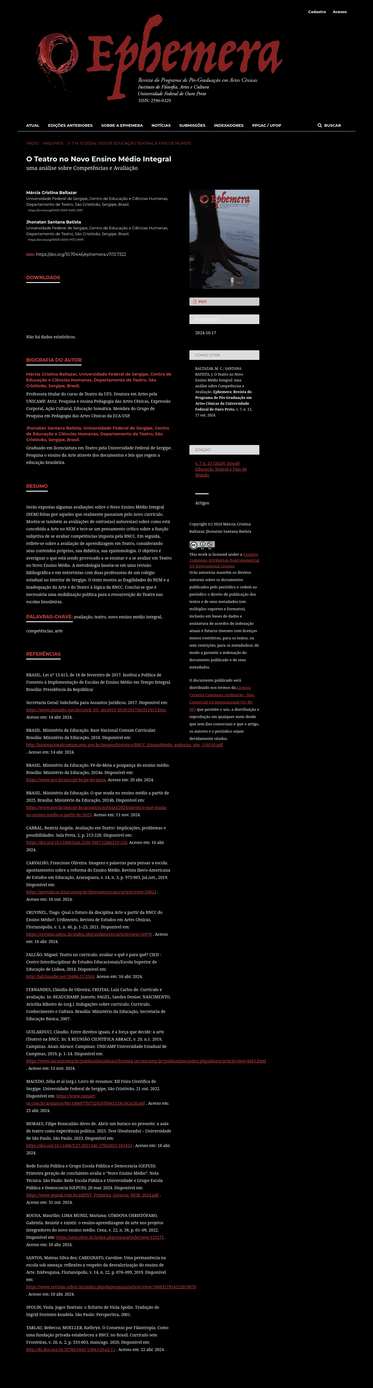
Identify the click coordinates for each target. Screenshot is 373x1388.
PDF (202, 301)
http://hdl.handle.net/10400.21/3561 (60, 976)
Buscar (332, 125)
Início (32, 143)
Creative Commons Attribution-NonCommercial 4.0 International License (224, 560)
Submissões (192, 125)
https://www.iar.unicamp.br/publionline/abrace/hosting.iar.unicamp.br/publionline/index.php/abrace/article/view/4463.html (146, 1061)
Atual (32, 125)
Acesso (340, 11)
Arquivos (53, 143)
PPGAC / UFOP (266, 125)
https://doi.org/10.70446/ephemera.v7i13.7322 (81, 254)
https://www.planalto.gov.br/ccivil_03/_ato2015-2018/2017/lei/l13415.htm (96, 710)
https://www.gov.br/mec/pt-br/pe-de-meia (66, 779)
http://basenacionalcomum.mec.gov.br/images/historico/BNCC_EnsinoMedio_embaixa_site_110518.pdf (124, 744)
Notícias (161, 125)
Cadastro (317, 11)
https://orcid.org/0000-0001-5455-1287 (55, 210)
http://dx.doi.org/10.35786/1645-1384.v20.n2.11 (70, 1349)
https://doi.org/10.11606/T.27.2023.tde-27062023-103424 (79, 1145)
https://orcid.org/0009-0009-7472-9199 (55, 240)
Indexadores (229, 125)
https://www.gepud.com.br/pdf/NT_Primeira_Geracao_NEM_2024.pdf (92, 1195)
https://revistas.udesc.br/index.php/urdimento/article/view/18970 (89, 934)
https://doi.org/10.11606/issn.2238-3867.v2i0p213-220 (76, 842)
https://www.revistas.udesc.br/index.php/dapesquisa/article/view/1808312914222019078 (111, 1287)
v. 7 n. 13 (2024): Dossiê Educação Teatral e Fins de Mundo (129, 143)
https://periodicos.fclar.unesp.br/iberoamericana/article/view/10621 (91, 892)
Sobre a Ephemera (122, 125)
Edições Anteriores (70, 125)
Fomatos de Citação (216, 426)
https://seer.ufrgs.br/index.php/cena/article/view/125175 (110, 1237)
